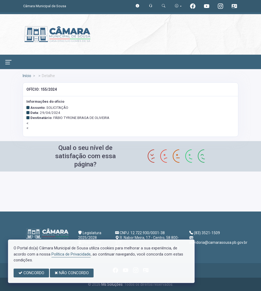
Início (27, 76)
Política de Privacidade (71, 254)
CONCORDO (31, 272)
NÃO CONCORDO (72, 272)
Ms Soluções (112, 284)
